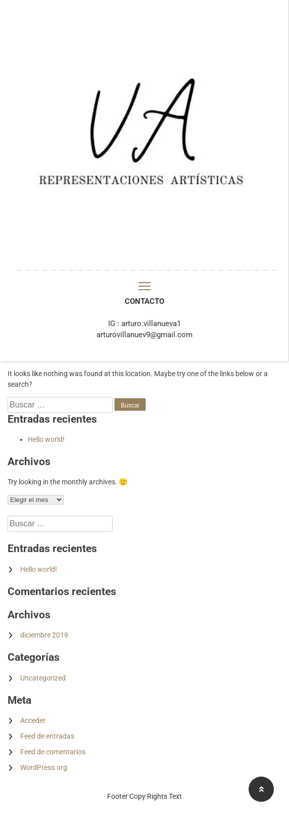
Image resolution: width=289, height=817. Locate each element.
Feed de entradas (47, 736)
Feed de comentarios (52, 752)
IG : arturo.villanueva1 (144, 323)
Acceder (32, 720)
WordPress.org (43, 767)
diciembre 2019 (44, 635)
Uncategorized (43, 678)
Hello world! (46, 439)
